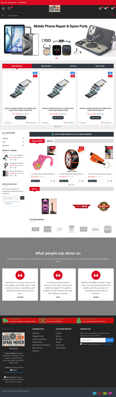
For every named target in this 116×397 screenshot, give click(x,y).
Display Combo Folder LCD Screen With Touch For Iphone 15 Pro (58, 109)
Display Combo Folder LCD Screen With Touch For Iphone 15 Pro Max (20, 109)
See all (50, 141)
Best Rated (99, 66)
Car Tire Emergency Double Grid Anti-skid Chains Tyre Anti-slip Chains (72, 174)
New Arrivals (17, 66)
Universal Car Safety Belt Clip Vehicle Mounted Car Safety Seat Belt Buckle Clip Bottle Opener (17, 163)
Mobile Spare (37, 141)
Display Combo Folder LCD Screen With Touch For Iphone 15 (95, 109)
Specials (73, 66)
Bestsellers (46, 66)
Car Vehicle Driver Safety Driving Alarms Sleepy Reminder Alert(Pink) (43, 174)
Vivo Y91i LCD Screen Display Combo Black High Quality (17, 171)
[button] (55, 126)
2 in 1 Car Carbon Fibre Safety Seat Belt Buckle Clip (17, 155)
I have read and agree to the (10, 202)
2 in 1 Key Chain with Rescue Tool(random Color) (100, 174)
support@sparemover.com (13, 372)
